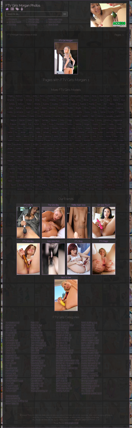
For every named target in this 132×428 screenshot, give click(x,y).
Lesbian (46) (11, 378)
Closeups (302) (13, 343)
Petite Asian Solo (55, 19)
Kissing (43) (11, 373)
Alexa (65, 96)
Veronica (38, 189)
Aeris (35, 96)
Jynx (101, 136)
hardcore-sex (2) (64, 388)
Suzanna (55, 181)
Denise (45, 120)
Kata (32, 140)
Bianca (28, 108)
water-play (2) (12, 403)
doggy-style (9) (63, 355)
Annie (86, 100)
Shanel (20, 177)
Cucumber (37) (13, 345)
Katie (48, 140)
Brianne (61, 108)
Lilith (111, 148)
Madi (107, 152)
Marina (65, 156)
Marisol (74, 156)
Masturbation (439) (14, 380)
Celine (102, 112)
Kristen (36, 144)
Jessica (48, 136)
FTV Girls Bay (33, 22)
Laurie (26, 148)
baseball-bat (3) (63, 335)
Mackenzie (87, 152)
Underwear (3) (38, 378)
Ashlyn (21, 104)
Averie (91, 104)
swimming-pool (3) (90, 386)
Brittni (93, 108)
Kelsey (78, 140)
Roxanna (21, 173)
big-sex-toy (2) (63, 345)
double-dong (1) (63, 358)
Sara (69, 173)
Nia (68, 165)
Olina (114, 165)
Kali (121, 136)
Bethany (19, 108)
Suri (47, 181)
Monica (122, 161)
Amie (37, 100)
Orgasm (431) (12, 386)
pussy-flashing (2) (89, 360)
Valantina (89, 185)
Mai (123, 152)
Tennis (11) (35, 373)
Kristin (44, 144)
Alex (58, 96)
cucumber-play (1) (65, 350)
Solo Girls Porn (54, 22)
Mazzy (109, 156)
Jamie (54, 132)
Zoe (106, 189)
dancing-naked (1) (64, 353)
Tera (20, 185)
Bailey (112, 104)
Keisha (62, 140)
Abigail (10, 96)
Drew (69, 120)
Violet (64, 189)
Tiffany (44, 185)
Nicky (75, 165)
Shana (12, 177)
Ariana (115, 100)
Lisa (34, 152)
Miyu (98, 161)
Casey (70, 112)
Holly (80, 128)
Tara (99, 181)
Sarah (76, 173)
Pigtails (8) (35, 327)
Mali (19, 156)
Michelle (53, 161)
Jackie (23, 132)
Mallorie (27, 156)
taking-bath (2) (88, 388)
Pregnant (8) (36, 332)
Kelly (70, 140)
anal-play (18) (62, 330)
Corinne (47, 116)
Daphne (13, 120)
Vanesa (118, 185)
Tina (52, 185)
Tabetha (83, 181)
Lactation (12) (12, 375)
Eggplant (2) (11, 355)
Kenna (96, 140)
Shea (39, 177)
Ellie (92, 120)
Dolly (62, 120)
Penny (46, 169)
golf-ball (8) (61, 378)
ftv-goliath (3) (62, 370)
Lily (123, 148)
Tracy (58, 185)
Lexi (56, 148)
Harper (46, 128)
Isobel (119, 128)
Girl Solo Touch (15, 22)
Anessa (52, 100)
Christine (23, 116)
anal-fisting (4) (62, 327)
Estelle (13, 124)
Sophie (104, 177)
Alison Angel (104, 96)
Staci (121, 177)
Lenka (41, 148)
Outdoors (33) (12, 388)
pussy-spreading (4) (90, 363)
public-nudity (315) (90, 353)
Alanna (50, 96)
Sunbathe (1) (37, 368)
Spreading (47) (38, 360)
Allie (114, 96)
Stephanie (19, 181)
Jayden (100, 132)
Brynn (110, 108)
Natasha (61, 165)
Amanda (10, 100)
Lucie (70, 152)
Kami (10, 140)
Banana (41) (11, 325)
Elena (77, 120)
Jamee (46, 132)
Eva (29, 124)
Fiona (51, 124)
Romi (12, 173)
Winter (91, 189)
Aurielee (64, 104)
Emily (99, 120)
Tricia (66, 185)
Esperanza (117, 120)
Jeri (33, 136)
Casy (95, 112)
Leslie (49, 148)
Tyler (80, 185)
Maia (13, 156)
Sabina (45, 173)
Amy (44, 100)
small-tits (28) (87, 378)
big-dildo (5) (61, 343)
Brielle (70, 108)
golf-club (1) (61, 380)
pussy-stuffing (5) (89, 365)
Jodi (72, 136)
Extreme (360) (12, 358)
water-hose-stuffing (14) (17, 401)
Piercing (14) (36, 325)
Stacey (113, 177)
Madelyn (98, 152)
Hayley (64, 128)
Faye (44, 124)
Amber (20, 100)
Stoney (30, 181)
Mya (20, 165)
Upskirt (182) (36, 380)
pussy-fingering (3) (90, 358)
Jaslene (81, 132)
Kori (9, 144)
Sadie (62, 173)
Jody (79, 136)
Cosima (57, 116)
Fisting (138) (11, 363)
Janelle (63, 132)
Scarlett (102, 173)
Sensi (120, 173)
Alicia (94, 96)
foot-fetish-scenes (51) (67, 368)
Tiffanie (36, 185)
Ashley (12, 104)
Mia (44, 161)
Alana (42, 96)
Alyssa (122, 96)
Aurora (74, 104)
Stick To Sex (53, 24)
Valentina (100, 185)
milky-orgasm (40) (90, 340)
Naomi (43, 165)
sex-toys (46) (87, 370)
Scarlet (94, 173)
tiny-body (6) (87, 391)
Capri (28, 112)
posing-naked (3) (89, 350)
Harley (38, 128)
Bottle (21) (10, 335)
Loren (46, 152)
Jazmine (109, 132)
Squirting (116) (37, 363)
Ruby (37, 173)
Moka (105, 161)
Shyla (55, 177)
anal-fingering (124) (65, 325)
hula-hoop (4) (87, 327)
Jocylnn (64, 136)
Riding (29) (36, 337)
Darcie (22, 120)
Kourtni (27, 144)
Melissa (28, 161)
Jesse (39, 136)
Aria (108, 100)
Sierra (62, 177)
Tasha (114, 181)
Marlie (100, 156)
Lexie (63, 148)
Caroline (61, 112)
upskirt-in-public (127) (91, 393)
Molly (113, 161)
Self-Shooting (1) (39, 345)
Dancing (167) (12, 348)
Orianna (11, 169)
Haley (119, 124)
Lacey (77, 144)
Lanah (106, 144)
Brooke (102, 108)
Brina (86, 108)
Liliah (96, 148)
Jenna (18, 136)
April (102, 100)
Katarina (40, 140)
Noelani (106, 165)
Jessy (56, 136)
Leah (34, 148)
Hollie (72, 128)
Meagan (118, 156)
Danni (118, 116)
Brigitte (78, 108)
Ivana (10, 132)
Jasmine (90, 132)
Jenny (26, 136)
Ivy (16, 132)
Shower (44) (37, 348)
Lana (99, 144)
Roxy (30, 173)
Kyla (51, 144)
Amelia (29, 100)
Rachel (73, 169)
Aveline (83, 104)
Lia (77, 148)
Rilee (108, 169)
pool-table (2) (87, 348)
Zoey (113, 189)
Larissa (122, 144)
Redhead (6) (37, 335)
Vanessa (20, 189)
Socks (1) (35, 353)
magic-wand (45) (89, 337)
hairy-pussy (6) (63, 386)
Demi (37, 120)
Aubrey (46, 104)
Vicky (47, 189)
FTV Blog (12, 24)
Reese (92, 169)
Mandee (36, 156)
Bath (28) (10, 327)
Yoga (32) (35, 388)
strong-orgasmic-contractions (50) (89, 382)
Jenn (11, 136)
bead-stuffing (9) (64, 337)
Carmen (51, 112)
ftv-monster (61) (63, 373)
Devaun (54, 120)
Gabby (70, 124)
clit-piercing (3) (63, 348)
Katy (55, 140)
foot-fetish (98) (63, 365)
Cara (35, 112)
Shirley (47, 177)
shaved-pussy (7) (89, 373)
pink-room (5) (87, 345)
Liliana (103, 148)
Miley (83, 161)
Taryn (106, 181)
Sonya (87, 177)
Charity (111, 112)
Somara (78, 177)
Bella (11, 108)
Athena (37, 104)
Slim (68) (35, 350)
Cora (39, 116)
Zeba (99, 189)
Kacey (108, 136)
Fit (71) (8, 365)
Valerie (109, 185)
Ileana (95, 128)
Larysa (9, 148)
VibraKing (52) (37, 383)
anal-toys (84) (62, 332)
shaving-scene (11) (90, 375)
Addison (19, 96)
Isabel (103, 128)
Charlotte (121, 112)
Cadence (119, 108)
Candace (19, 112)
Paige (20, 169)
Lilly (117, 148)
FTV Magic (33, 24)
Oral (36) (10, 383)
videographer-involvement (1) (13, 397)
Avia (99, 104)
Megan (10, 161)
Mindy (90, 161)
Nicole (83, 165)
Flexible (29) (11, 368)
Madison (115, 152)
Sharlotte (30, 177)
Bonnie (52, 108)
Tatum (121, 181)
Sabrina (54, 173)
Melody (37, 161)
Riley (116, 169)
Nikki (91, 165)
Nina (98, 165)
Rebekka (83, 169)
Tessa (27, 185)
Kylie (58, 144)
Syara (64, 181)
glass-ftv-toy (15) (64, 375)
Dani (93, 116)
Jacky (30, 132)
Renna (100, 169)
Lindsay (10, 152)
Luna (78, 152)
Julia (94, 136)
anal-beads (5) (63, 322)
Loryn (54, 152)
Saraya (85, 173)
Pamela (37, 169)
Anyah (94, 100)
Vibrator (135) (37, 386)
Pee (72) (35, 322)
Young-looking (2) (39, 391)
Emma (108, 120)
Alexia (86, 96)
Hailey (111, 124)
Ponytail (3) (36, 330)
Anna (71, 100)
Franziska (60, 124)
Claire (31, 116)
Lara (114, 144)
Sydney (73, 181)
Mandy (46, 156)
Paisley (28, 169)
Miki (69, 161)
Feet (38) (10, 360)
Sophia (96, 177)
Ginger (87, 124)
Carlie (42, 112)
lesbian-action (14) (89, 332)
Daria (29, 120)
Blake (44, 108)
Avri (105, 104)
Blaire (36, 108)
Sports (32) (36, 358)
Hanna (20, 128)
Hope (87, 128)
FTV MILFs (12, 19)
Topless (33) (36, 375)
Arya (123, 100)
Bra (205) (10, 337)
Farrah (36, 124)
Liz (40, 152)
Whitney (82, 189)
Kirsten (121, 140)
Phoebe (64, 169)
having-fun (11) (63, 391)
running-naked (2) (89, 368)
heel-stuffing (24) (89, 322)
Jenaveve (120, 132)
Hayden (55, 128)
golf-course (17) (63, 383)
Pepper (55, 169)
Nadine (35, 165)
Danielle (109, 116)
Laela (92, 144)
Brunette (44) (12, 340)
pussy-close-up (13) (90, 355)
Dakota (85, 116)
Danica (100, 116)
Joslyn (87, 136)
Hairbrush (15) (12, 370)
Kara (17, 140)
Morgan (11, 165)
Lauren (18, 148)
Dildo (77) (10, 350)
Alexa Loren (76, 96)
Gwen (103, 124)
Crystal (76, 116)
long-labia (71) (88, 335)
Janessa (71, 132)
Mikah (61, 161)
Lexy (71, 148)
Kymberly (67, 144)
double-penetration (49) (67, 360)
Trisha (73, 185)
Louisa (62, 152)
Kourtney (17, 144)
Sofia (70, 177)
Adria (27, 96)
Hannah (29, 128)
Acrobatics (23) (12, 322)
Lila (89, 148)
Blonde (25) (11, 330)
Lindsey (19, 152)
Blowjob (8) (11, 332)
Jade (38, 132)
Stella (10, 181)
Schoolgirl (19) (37, 340)
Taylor (13, 185)
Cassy (87, 112)
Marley (92, 156)
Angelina (62, 100)
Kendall (87, 140)
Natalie (52, 165)
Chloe (13, 116)
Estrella (22, 124)
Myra (26, 165)
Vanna (29, 189)
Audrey (55, 104)
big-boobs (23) (63, 340)
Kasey (24, 140)
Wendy (72, 189)
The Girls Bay (33, 19)
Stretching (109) (38, 365)
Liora (28, 152)
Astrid (29, 104)
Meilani (19, 161)
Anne (78, 100)
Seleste (112, 173)
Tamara (92, 181)
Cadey (10, 112)
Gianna (78, 124)
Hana (12, 128)
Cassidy (79, 112)
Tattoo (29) (36, 370)
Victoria (56, 189)
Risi (122, 169)
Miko (76, 161)
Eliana (85, 120)
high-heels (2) (87, 325)
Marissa (83, 156)
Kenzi (104, 140)
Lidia (83, 148)
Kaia (116, 136)
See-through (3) (38, 343)
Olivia (121, 165)
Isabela (111, 128)
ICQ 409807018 (71, 423)
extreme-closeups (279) (68, 363)
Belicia (120, 104)
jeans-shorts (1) (88, 330)
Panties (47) (11, 391)
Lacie (85, 144)
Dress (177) (11, 353)
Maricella (56, 156)
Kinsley (112, 140)
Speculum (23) (38, 355)
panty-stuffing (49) (90, 343)
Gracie (95, 124)
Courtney (67, 116)
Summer (39, 181)
